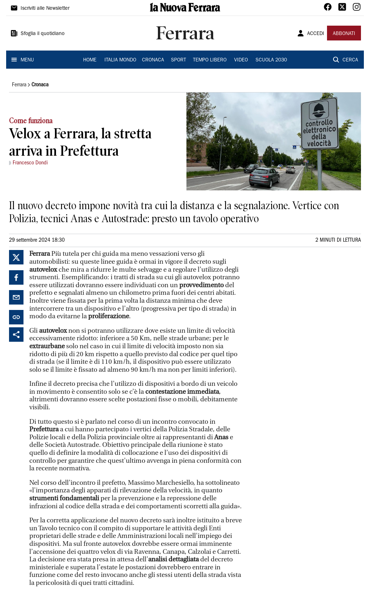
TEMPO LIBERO (210, 60)
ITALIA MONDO (120, 60)
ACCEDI (315, 33)
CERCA (350, 60)
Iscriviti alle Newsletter (45, 8)
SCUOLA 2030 (271, 60)
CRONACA (153, 60)
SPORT (178, 60)
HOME (89, 60)
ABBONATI (344, 33)
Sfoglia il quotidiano (43, 33)
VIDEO (241, 60)
